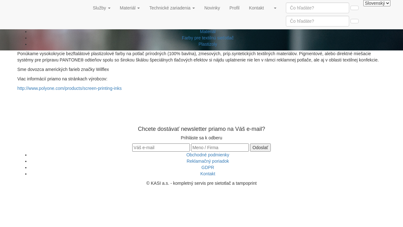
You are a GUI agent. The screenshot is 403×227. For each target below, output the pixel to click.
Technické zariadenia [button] (172, 7)
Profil (237, 7)
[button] (275, 8)
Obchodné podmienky (207, 154)
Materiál (208, 31)
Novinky (214, 7)
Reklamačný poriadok (208, 161)
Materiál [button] (130, 7)
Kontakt (259, 7)
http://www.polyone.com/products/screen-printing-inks (69, 88)
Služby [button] (102, 7)
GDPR (208, 167)
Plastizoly (207, 44)
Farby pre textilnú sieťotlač (208, 37)
